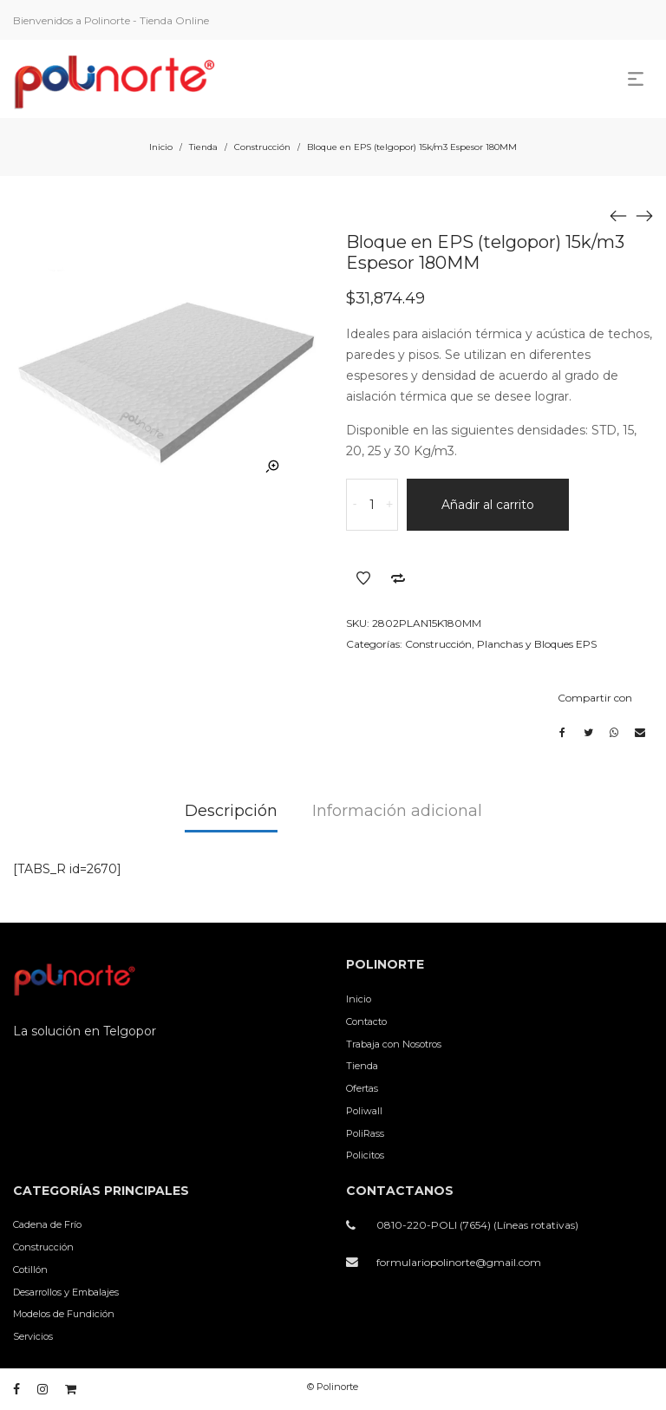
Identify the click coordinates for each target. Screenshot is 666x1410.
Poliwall (364, 1111)
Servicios (33, 1336)
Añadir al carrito (487, 504)
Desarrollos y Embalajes (66, 1292)
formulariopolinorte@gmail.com (458, 1262)
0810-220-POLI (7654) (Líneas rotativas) (477, 1224)
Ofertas (362, 1088)
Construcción (262, 147)
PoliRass (365, 1133)
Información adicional (397, 810)
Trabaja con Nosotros (393, 1044)
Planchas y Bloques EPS (537, 643)
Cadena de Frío (47, 1224)
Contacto (366, 1021)
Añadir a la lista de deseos (363, 578)
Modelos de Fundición (63, 1314)
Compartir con (595, 697)
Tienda (203, 147)
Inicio (161, 147)
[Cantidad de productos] (372, 505)
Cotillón (30, 1269)
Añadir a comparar (398, 578)
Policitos (365, 1155)
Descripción (231, 810)
